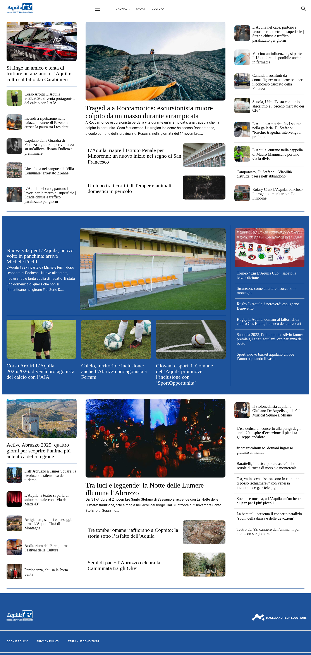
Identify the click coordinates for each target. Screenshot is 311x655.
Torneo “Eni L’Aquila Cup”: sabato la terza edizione (266, 275)
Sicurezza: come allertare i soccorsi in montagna (266, 290)
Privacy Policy (47, 641)
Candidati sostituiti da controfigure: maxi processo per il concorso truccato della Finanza (277, 81)
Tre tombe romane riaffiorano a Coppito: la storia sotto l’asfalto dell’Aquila (133, 533)
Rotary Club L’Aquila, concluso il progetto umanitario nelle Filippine (277, 193)
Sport (122, 8)
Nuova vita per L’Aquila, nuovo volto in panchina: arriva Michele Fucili (40, 256)
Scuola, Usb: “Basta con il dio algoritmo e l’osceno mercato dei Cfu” (278, 106)
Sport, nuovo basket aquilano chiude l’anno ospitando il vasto (265, 356)
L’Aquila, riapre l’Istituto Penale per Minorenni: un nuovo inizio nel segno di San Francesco (134, 156)
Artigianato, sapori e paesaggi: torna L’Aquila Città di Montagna (48, 523)
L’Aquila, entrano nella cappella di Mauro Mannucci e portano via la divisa (277, 154)
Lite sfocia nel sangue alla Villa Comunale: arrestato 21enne (49, 171)
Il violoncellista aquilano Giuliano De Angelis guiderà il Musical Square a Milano (276, 410)
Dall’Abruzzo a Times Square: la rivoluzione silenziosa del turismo (50, 475)
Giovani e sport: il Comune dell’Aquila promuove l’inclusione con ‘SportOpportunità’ (184, 374)
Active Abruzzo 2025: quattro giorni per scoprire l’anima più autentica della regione (38, 450)
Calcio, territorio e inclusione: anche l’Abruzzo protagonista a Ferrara (114, 371)
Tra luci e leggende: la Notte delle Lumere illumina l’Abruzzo (145, 489)
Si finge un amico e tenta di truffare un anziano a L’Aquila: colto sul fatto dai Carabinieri (39, 73)
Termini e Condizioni (83, 641)
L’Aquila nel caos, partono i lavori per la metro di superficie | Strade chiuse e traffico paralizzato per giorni (50, 195)
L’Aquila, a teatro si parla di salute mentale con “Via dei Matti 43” (46, 499)
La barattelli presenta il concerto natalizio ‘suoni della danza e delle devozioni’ (269, 516)
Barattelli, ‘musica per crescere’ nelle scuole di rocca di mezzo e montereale (267, 465)
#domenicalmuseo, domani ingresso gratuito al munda (265, 450)
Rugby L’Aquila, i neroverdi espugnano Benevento (268, 306)
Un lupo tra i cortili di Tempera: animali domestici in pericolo (130, 188)
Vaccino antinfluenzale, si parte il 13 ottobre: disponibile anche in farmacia (277, 58)
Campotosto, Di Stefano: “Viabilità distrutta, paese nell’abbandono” (264, 174)
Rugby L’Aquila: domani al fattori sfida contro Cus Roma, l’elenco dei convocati (269, 321)
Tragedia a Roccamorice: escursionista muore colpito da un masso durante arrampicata (149, 111)
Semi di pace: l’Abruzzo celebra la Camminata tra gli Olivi (124, 565)
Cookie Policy (17, 641)
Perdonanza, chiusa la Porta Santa (46, 572)
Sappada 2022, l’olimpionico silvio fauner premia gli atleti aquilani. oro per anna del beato (270, 339)
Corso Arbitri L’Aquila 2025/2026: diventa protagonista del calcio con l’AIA (49, 98)
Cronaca (104, 8)
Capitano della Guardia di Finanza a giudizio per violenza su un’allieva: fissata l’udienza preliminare (49, 146)
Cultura (139, 8)
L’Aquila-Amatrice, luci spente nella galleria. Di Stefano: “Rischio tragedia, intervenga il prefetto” (276, 130)
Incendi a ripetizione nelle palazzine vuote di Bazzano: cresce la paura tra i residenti (46, 122)
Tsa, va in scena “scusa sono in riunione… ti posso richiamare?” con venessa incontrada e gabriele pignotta (270, 483)
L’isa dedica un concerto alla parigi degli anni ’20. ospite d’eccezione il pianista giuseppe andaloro (269, 432)
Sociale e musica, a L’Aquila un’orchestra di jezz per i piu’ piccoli (269, 500)
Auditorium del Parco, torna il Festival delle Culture (48, 548)
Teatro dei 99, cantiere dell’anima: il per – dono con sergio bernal (270, 531)
